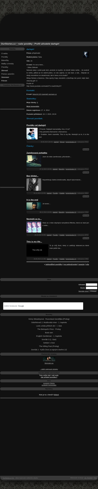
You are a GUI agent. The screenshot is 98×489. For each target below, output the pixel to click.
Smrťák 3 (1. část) (49, 339)
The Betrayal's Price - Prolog (49, 329)
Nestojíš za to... (34, 219)
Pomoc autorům (7, 74)
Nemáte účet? (83, 291)
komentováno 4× (71, 259)
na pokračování (70, 264)
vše (87, 264)
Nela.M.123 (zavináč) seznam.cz (45, 94)
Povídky (4, 57)
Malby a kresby (7, 64)
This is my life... (34, 242)
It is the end (32, 200)
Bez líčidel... (32, 176)
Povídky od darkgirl (36, 125)
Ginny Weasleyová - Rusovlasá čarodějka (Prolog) (49, 319)
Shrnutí (62, 142)
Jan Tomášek (88, 478)
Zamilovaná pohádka (36, 153)
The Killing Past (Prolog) (49, 346)
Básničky (5, 60)
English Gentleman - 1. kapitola (49, 336)
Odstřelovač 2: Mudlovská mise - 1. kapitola (49, 322)
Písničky (4, 67)
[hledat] (40, 306)
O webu (4, 53)
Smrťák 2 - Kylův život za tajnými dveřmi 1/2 (49, 350)
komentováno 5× (71, 235)
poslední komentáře (49, 385)
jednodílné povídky (54, 264)
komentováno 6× (71, 193)
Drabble (61, 193)
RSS (95, 478)
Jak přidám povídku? (49, 377)
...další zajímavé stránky (49, 369)
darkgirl (56, 142)
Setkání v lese (49, 343)
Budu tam (49, 333)
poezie (82, 264)
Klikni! (56, 395)
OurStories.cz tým (8, 478)
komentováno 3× (71, 142)
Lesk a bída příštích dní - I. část (49, 326)
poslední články (49, 383)
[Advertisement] (49, 5)
